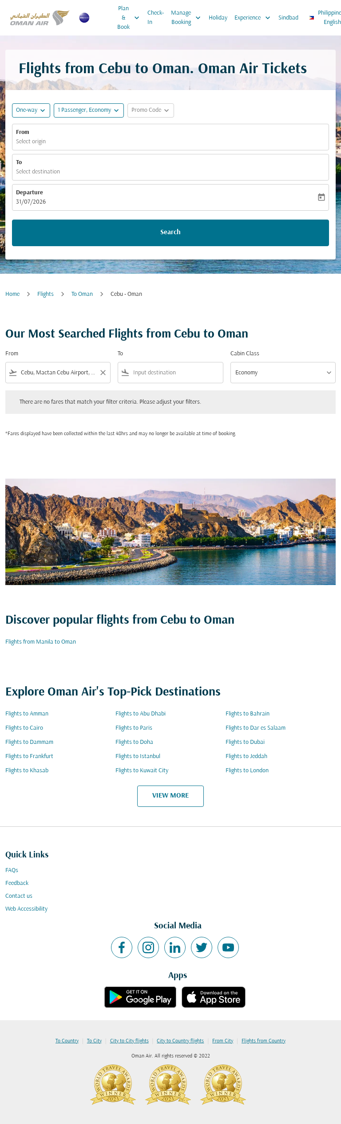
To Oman (82, 294)
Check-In (155, 18)
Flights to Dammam (29, 742)
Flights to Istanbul (137, 756)
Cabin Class (244, 353)
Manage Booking (188, 18)
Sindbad (288, 18)
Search (170, 232)
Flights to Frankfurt (29, 756)
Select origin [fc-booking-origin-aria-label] (31, 141)
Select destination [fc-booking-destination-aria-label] (38, 172)
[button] (89, 110)
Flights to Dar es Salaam (255, 728)
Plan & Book (130, 18)
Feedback (16, 883)
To (19, 162)
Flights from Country (263, 1041)
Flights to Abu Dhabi (140, 714)
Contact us (18, 896)
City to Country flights (180, 1041)
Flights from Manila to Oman (40, 642)
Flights (45, 294)
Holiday (218, 18)
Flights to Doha (134, 742)
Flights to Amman (26, 714)
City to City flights (129, 1041)
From (22, 132)
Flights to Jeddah (246, 756)
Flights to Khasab (26, 770)
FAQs (11, 870)
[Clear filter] (102, 372)
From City (222, 1041)
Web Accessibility (26, 909)
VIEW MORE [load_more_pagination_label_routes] (170, 795)
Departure (29, 192)
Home (12, 294)
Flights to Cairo (24, 728)
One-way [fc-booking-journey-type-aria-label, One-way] (26, 110)
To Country (67, 1041)
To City (94, 1041)
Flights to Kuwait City (141, 770)
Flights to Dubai (245, 742)
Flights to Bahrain (248, 714)
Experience (254, 18)
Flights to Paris (133, 728)
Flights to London (247, 770)
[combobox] (58, 372)
